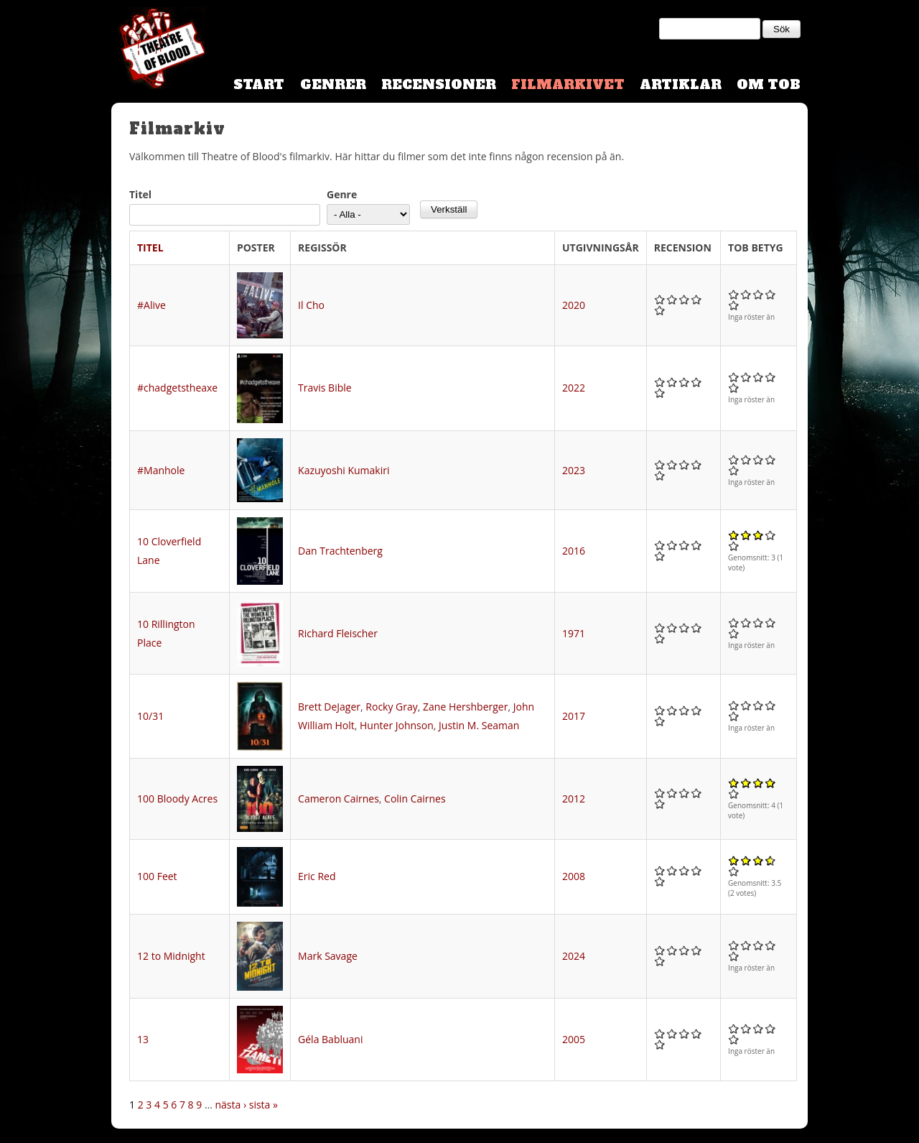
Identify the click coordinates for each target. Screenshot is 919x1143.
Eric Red (316, 876)
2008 (573, 876)
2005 (573, 1039)
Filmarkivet (568, 84)
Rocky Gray (391, 706)
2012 (573, 798)
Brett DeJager (329, 706)
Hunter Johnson (397, 725)
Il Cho (311, 305)
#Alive (151, 305)
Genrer (333, 84)
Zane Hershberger (465, 706)
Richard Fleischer (338, 633)
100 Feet (157, 876)
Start (258, 84)
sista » (263, 1104)
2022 (573, 387)
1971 (573, 633)
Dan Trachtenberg (340, 550)
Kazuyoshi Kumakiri (343, 470)
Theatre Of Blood (158, 50)
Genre (342, 194)
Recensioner (438, 84)
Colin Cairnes (415, 798)
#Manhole (161, 470)
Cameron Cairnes (338, 798)
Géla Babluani (330, 1039)
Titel (140, 194)
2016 (573, 550)
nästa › (230, 1104)
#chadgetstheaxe (177, 387)
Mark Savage (328, 956)
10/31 (150, 716)
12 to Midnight (171, 956)
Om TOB (769, 84)
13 (143, 1039)
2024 (573, 956)
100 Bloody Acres (177, 798)
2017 (573, 716)
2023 (573, 470)
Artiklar (681, 84)
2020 (573, 305)
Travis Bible (325, 387)
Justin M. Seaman (479, 725)
